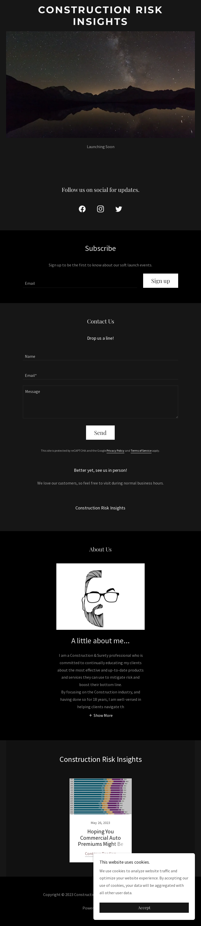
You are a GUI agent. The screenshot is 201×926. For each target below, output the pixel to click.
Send (100, 432)
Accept (144, 907)
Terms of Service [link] (141, 450)
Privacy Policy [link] (115, 450)
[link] (101, 23)
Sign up (160, 280)
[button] (101, 715)
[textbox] (80, 281)
